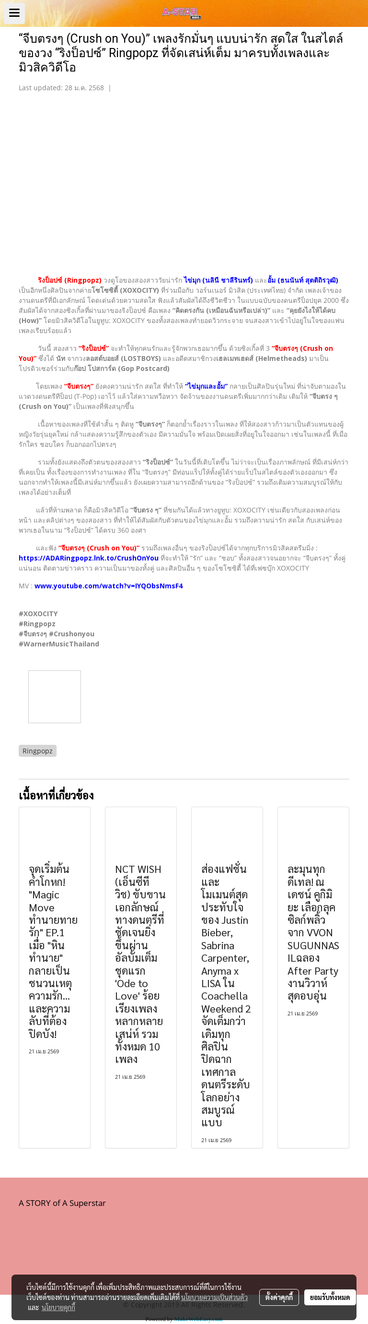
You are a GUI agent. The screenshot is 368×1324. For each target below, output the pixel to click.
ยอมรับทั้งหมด (330, 1297)
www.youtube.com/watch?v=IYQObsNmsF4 (108, 585)
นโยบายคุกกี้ (58, 1307)
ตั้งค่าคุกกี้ (279, 1297)
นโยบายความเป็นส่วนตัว (214, 1297)
